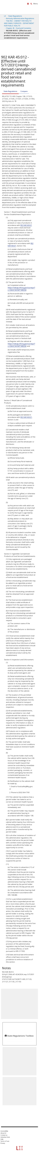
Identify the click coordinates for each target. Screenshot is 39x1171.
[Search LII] (31, 3)
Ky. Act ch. (12, 185)
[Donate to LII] (28, 3)
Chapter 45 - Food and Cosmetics (18, 28)
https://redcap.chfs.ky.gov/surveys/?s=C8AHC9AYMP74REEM (21, 289)
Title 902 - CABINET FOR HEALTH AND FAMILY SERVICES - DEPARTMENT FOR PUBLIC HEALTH (19, 23)
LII (5, 16)
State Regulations (15, 16)
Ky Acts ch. (9, 101)
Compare (24, 91)
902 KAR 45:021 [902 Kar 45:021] (26, 225)
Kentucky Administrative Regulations (20, 18)
